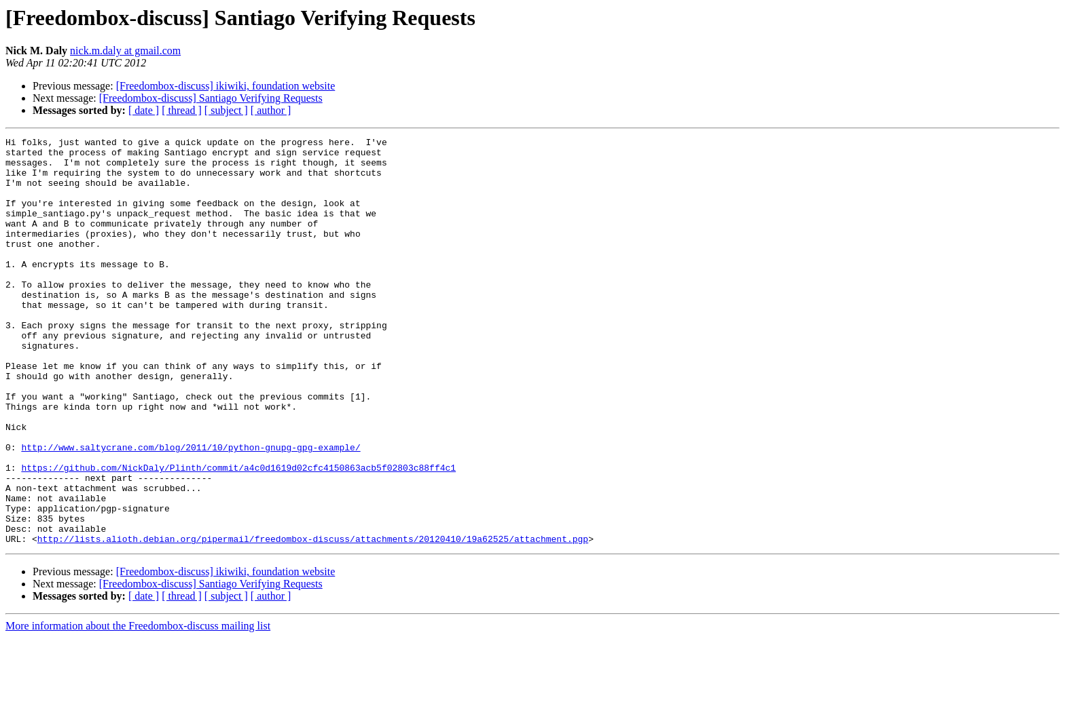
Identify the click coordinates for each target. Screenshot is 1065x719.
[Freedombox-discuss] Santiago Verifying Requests (211, 98)
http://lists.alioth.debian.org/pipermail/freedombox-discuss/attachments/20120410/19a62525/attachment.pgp (312, 620)
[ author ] (271, 110)
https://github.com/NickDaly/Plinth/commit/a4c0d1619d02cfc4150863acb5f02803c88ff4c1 (238, 534)
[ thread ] (182, 110)
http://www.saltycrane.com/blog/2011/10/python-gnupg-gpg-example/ (190, 510)
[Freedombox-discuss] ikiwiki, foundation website (226, 86)
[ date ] (143, 110)
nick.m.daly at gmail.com (125, 50)
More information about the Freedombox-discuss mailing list (137, 707)
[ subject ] (226, 110)
